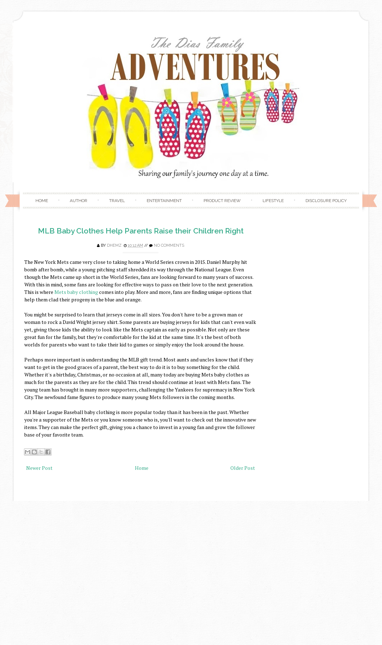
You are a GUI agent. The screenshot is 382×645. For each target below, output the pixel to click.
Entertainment (164, 200)
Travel (117, 200)
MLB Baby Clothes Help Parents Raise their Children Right (141, 230)
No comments (169, 245)
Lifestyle (273, 200)
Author (78, 200)
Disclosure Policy (326, 200)
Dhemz (114, 245)
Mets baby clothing (76, 292)
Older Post (242, 467)
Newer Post (39, 467)
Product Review (222, 200)
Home (41, 200)
